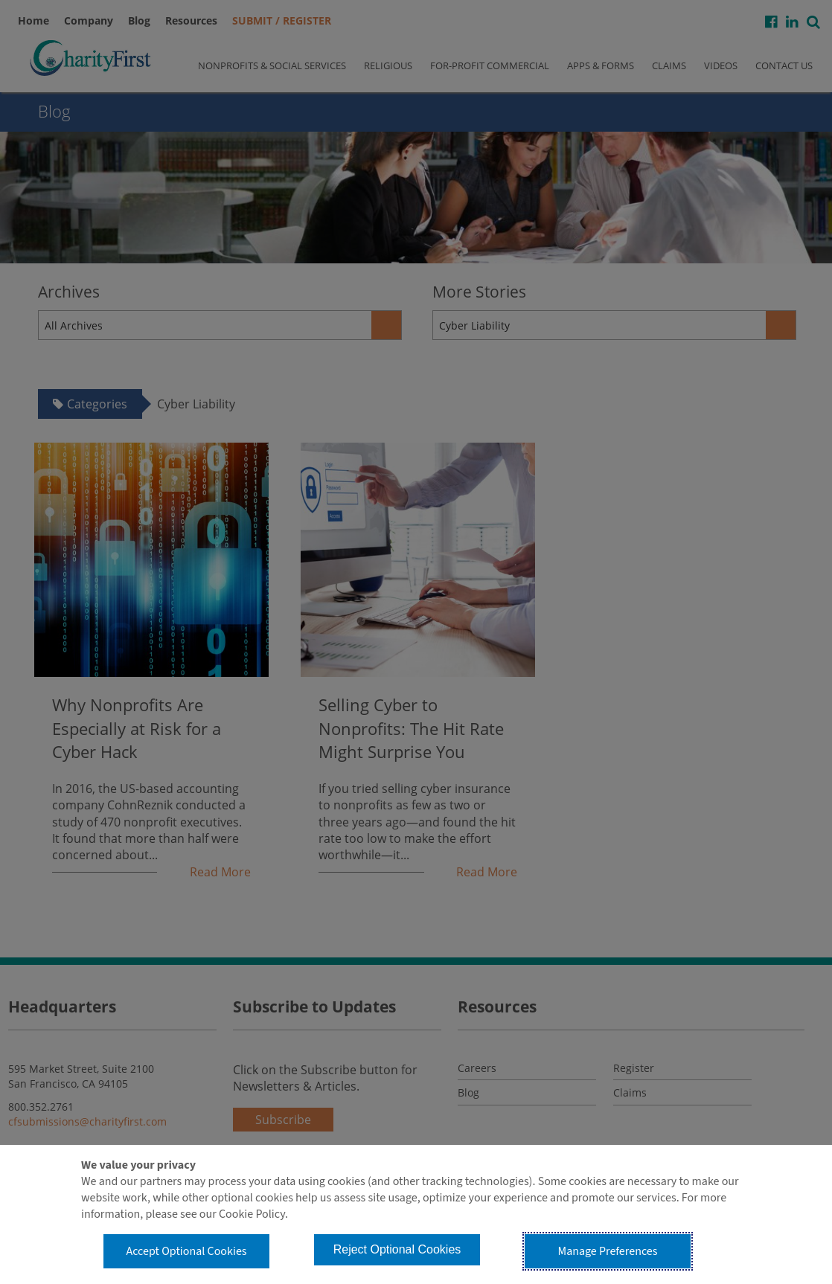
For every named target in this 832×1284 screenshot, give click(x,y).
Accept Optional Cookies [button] (186, 1251)
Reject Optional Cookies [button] (397, 1249)
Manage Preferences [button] (608, 1251)
